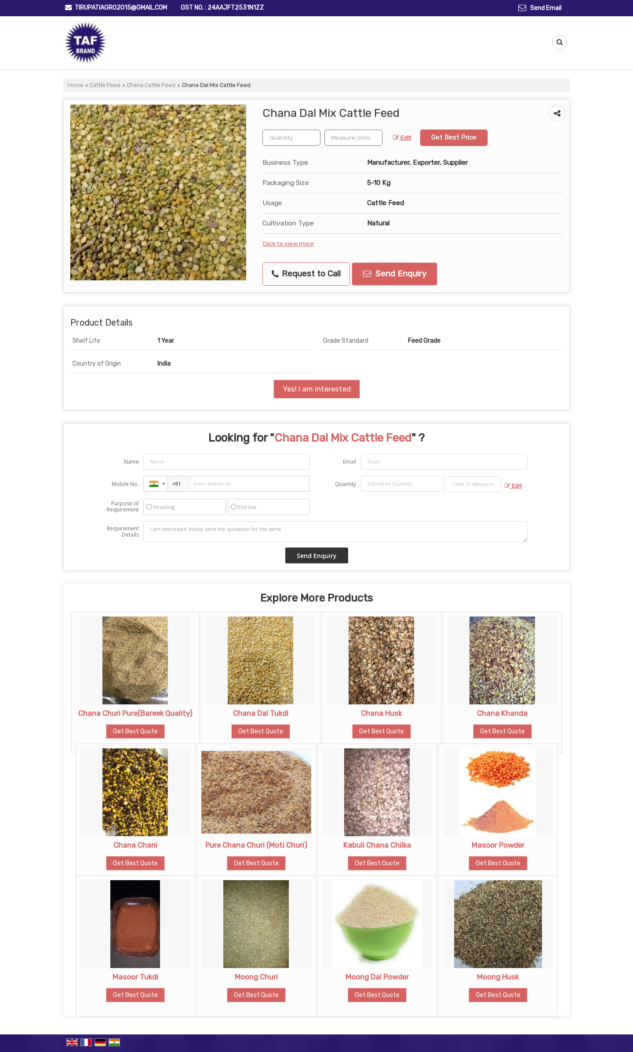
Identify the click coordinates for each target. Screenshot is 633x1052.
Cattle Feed (105, 85)
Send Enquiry (394, 274)
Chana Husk (381, 713)
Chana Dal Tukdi (260, 713)
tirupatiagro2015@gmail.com (121, 7)
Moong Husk (498, 976)
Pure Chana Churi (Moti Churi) (256, 845)
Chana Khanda (502, 713)
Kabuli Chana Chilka (377, 845)
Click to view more (288, 243)
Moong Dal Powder (377, 976)
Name (131, 461)
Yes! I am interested (317, 389)
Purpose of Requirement (123, 507)
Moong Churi (256, 976)
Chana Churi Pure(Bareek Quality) (135, 713)
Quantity (345, 484)
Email (349, 461)
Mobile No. (125, 484)
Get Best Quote (135, 731)
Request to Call (306, 274)
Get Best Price (454, 137)
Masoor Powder (498, 845)
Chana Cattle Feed (151, 85)
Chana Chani (135, 845)
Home (76, 85)
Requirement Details (123, 532)
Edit (402, 137)
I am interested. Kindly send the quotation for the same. (335, 531)
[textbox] (353, 138)
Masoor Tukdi (135, 976)
